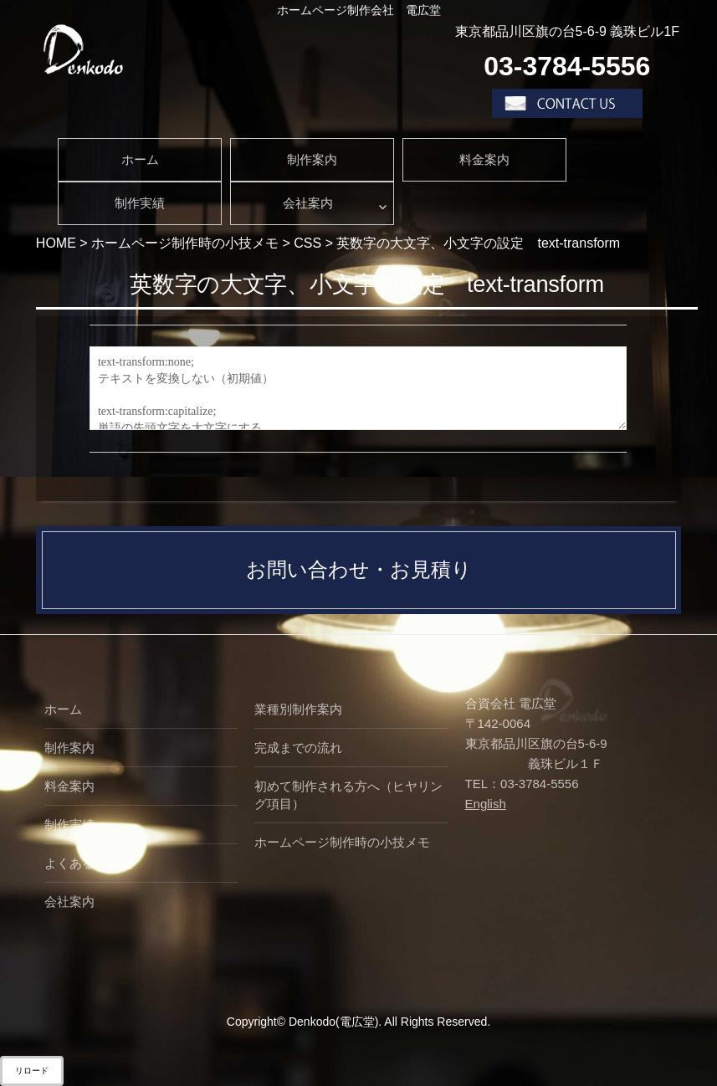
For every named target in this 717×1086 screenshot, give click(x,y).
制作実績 (140, 203)
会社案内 (308, 203)
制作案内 (312, 159)
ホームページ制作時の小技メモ (342, 842)
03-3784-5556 (567, 66)
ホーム (140, 159)
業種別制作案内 (298, 709)
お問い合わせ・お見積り (359, 569)
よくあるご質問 (88, 863)
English (485, 804)
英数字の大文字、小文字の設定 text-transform (367, 284)
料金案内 (484, 159)
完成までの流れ (298, 747)
